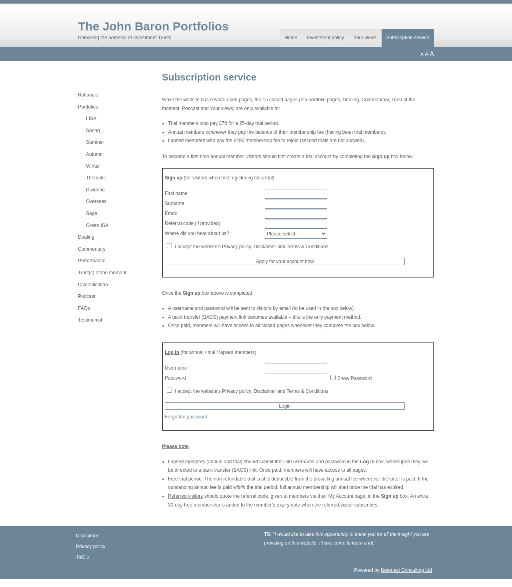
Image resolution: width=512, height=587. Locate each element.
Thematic (96, 178)
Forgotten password (186, 417)
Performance (92, 260)
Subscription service (407, 37)
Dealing (86, 237)
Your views (365, 37)
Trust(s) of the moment (102, 272)
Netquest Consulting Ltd (406, 570)
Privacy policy (90, 546)
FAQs (84, 308)
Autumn (94, 154)
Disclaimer (87, 536)
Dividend (95, 190)
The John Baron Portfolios (153, 26)
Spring (93, 130)
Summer (95, 142)
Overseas (96, 201)
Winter (93, 166)
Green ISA (97, 225)
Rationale (88, 95)
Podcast (86, 296)
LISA (91, 118)
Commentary (92, 249)
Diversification (93, 284)
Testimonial (90, 320)
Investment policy (325, 37)
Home (290, 37)
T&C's (82, 557)
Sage (91, 213)
